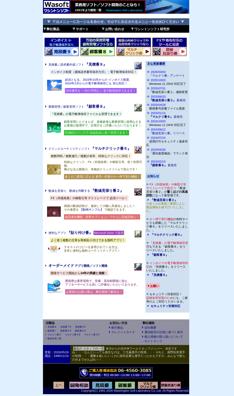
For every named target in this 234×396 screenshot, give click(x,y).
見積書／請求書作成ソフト (77, 64)
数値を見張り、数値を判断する (86, 191)
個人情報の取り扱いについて (163, 336)
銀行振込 (117, 327)
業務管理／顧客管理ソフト (77, 106)
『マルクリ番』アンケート (167, 75)
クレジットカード (123, 332)
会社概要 (150, 327)
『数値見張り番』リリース (167, 133)
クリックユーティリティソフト (89, 148)
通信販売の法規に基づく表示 (163, 332)
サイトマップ (153, 341)
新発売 (167, 100)
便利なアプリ (70, 233)
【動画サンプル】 (92, 209)
